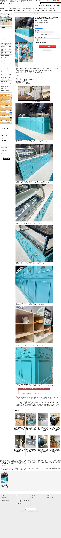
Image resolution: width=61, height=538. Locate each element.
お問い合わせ (3, 153)
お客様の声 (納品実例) (5, 500)
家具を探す (18, 495)
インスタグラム (34, 495)
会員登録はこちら (49, 5)
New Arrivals (19, 497)
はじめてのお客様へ (5, 497)
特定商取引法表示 (4, 147)
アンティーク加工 (19, 503)
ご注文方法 (3, 145)
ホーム (3, 495)
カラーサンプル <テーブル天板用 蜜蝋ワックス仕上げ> (23, 501)
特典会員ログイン (41, 5)
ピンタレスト (34, 497)
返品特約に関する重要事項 (41, 42)
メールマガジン (4, 150)
